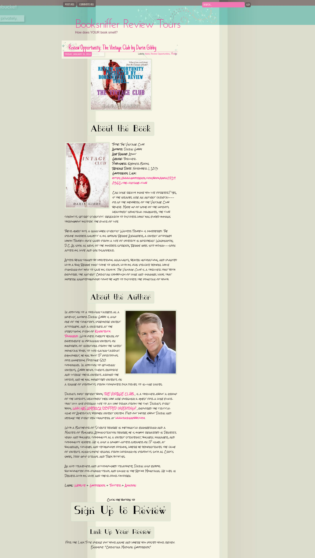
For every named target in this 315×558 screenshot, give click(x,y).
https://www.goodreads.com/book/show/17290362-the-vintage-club (143, 180)
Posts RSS (69, 4)
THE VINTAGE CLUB (119, 394)
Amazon (130, 485)
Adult (147, 54)
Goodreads (97, 485)
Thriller (174, 54)
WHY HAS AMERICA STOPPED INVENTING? (104, 408)
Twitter (115, 485)
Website (80, 485)
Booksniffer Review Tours (128, 25)
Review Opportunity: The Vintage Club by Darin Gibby (112, 48)
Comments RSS (86, 4)
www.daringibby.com (130, 418)
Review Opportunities (160, 54)
